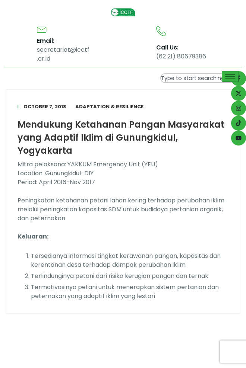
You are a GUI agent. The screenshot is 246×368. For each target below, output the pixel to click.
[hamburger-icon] (230, 76)
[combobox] (201, 78)
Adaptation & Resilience (109, 106)
